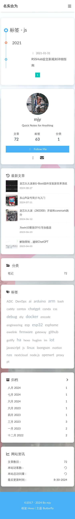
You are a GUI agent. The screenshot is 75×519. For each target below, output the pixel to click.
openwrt (48, 355)
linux (31, 347)
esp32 (37, 324)
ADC (10, 301)
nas (9, 355)
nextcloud (21, 355)
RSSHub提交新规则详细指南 (48, 62)
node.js (35, 355)
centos (21, 309)
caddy (11, 309)
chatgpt (34, 308)
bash (61, 301)
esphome (51, 325)
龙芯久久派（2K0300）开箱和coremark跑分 (44, 212)
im (45, 340)
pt (8, 361)
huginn (37, 340)
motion (57, 348)
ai (30, 301)
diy (21, 317)
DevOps (20, 301)
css (55, 309)
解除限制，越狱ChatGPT (34, 241)
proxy (60, 355)
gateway (40, 332)
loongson (43, 348)
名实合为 (10, 5)
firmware (26, 332)
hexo (27, 340)
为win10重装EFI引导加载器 (35, 227)
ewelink (12, 332)
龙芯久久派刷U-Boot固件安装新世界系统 (43, 183)
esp (27, 325)
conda (47, 309)
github (53, 332)
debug (12, 316)
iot (51, 339)
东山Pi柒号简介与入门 (32, 197)
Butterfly (48, 508)
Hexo (31, 508)
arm (51, 300)
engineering (14, 325)
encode (45, 317)
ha (19, 339)
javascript (13, 348)
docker (32, 316)
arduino (40, 301)
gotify (10, 340)
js (24, 348)
